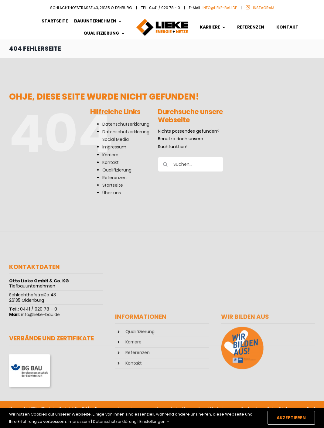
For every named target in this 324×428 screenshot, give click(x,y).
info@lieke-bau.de (220, 7)
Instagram (263, 7)
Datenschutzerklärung (125, 124)
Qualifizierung (116, 170)
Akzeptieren (291, 418)
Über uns (111, 193)
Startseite (112, 185)
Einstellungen (154, 421)
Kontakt (110, 162)
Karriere (110, 155)
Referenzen (114, 178)
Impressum (114, 147)
